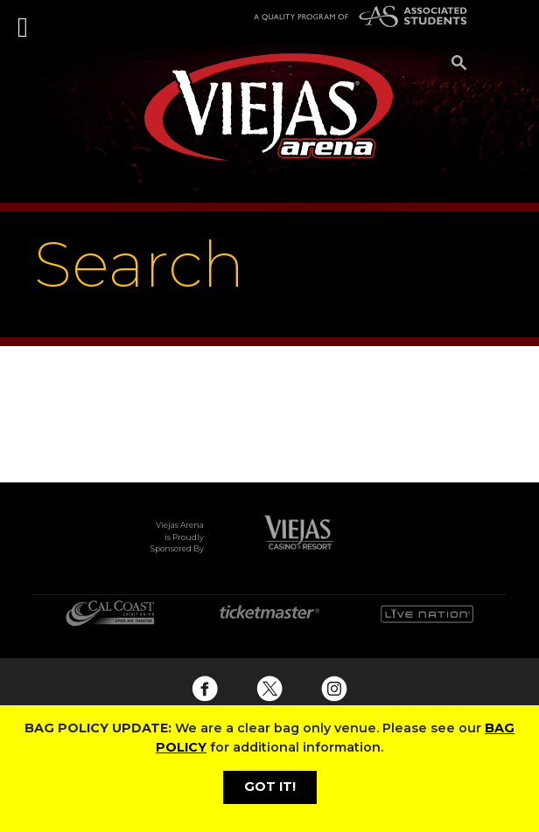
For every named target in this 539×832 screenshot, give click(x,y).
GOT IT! (270, 786)
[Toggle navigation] (24, 17)
